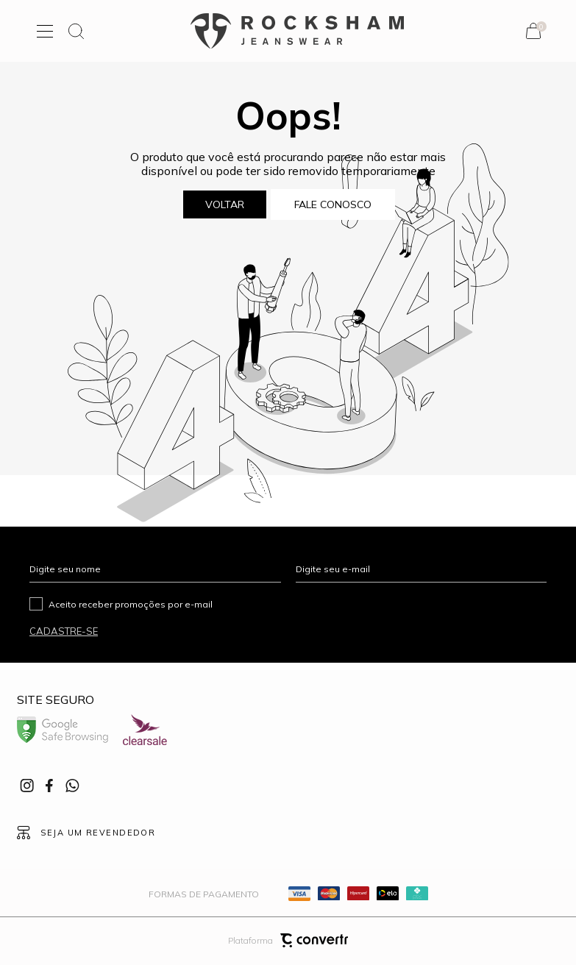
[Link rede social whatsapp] (72, 786)
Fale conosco (332, 204)
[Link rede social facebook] (50, 786)
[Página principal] (297, 31)
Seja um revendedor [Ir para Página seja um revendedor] (97, 832)
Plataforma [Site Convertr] (288, 940)
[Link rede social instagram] (28, 786)
